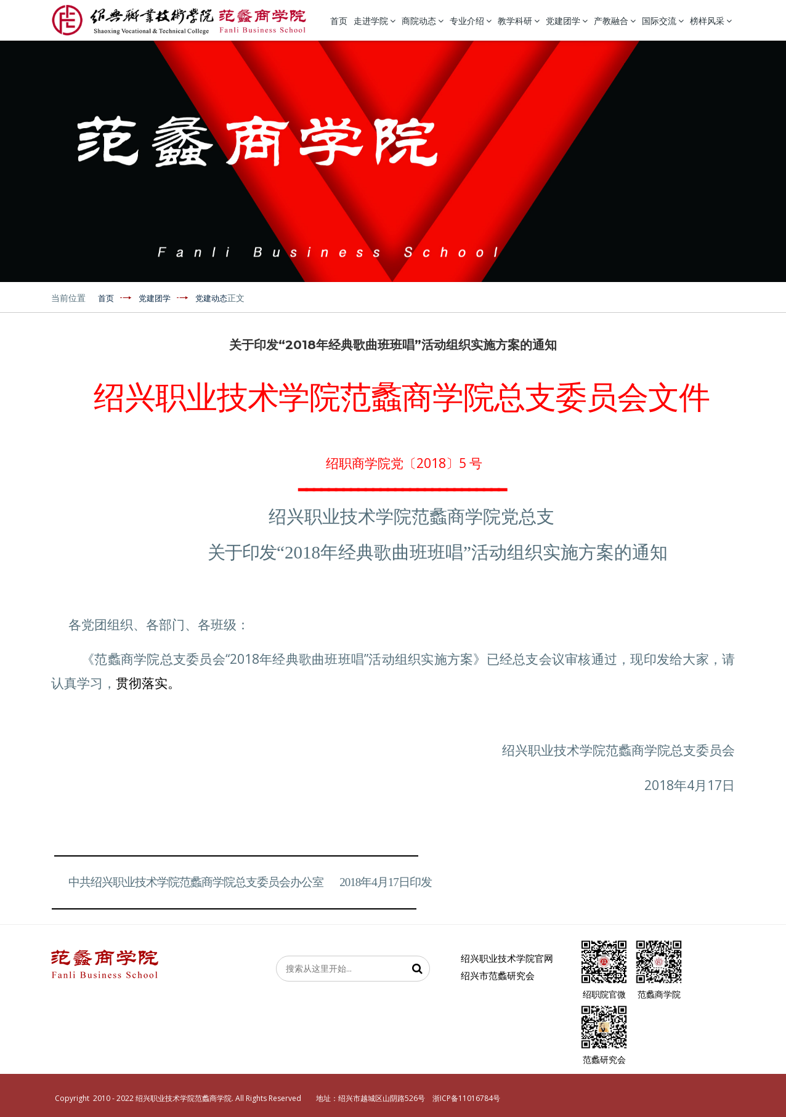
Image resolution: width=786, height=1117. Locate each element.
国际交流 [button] (663, 20)
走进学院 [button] (374, 20)
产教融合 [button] (615, 20)
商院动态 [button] (423, 20)
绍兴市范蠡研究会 (498, 975)
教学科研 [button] (519, 20)
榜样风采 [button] (711, 20)
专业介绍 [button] (471, 20)
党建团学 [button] (567, 20)
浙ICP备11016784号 (466, 1098)
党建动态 (211, 298)
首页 (338, 20)
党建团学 (155, 298)
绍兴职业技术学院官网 (507, 958)
